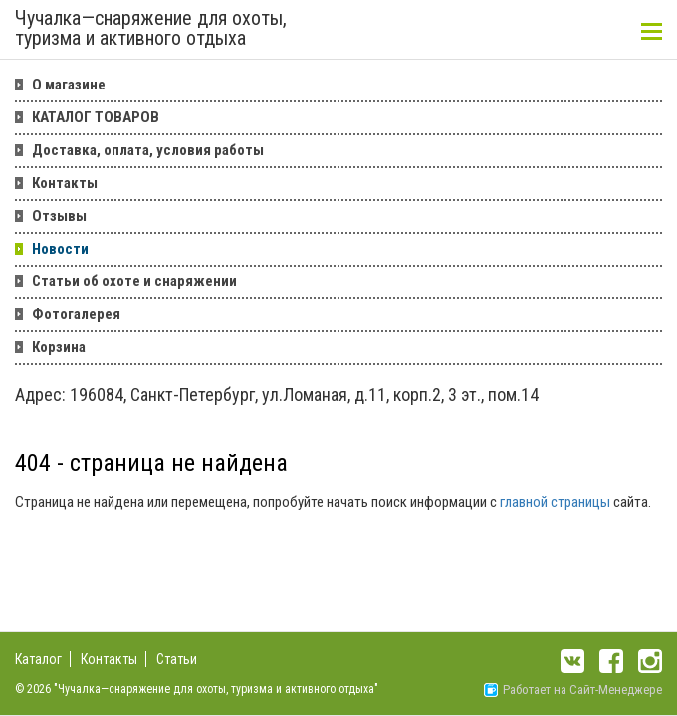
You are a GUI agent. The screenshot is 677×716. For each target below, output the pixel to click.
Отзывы (59, 216)
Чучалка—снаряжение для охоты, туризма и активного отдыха (151, 29)
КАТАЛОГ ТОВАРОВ (95, 117)
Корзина (59, 347)
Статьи (176, 659)
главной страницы (555, 502)
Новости (60, 249)
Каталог (38, 659)
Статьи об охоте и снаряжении (134, 281)
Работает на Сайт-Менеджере (573, 689)
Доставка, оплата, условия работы (148, 150)
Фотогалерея (76, 314)
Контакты (65, 183)
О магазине (69, 84)
